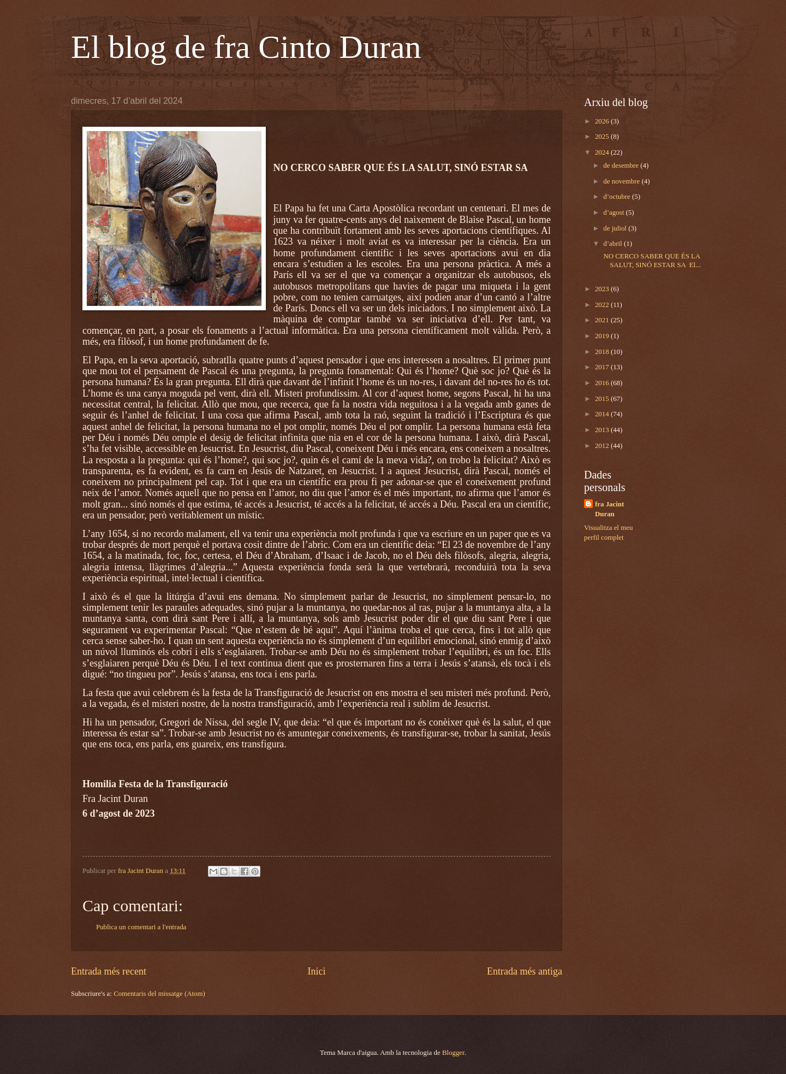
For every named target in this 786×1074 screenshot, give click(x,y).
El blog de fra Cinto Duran (246, 47)
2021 (603, 320)
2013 (603, 430)
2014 (603, 414)
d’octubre (617, 196)
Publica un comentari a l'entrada (141, 927)
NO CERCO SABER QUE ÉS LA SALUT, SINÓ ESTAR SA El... (651, 260)
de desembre (621, 165)
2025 (603, 136)
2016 (603, 383)
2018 (603, 352)
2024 (603, 152)
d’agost (614, 212)
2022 (603, 305)
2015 (603, 399)
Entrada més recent (108, 971)
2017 (603, 367)
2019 (603, 336)
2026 (603, 121)
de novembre (622, 181)
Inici (316, 971)
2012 (603, 446)
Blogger (453, 1053)
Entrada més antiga (524, 971)
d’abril (613, 243)
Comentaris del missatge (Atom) (159, 994)
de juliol (615, 228)
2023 (603, 289)
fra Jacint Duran (609, 509)
